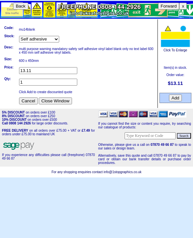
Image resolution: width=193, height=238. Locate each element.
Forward (169, 6)
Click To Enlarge (175, 48)
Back (21, 6)
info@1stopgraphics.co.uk (122, 172)
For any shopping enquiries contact (78, 172)
